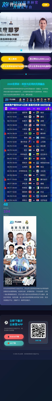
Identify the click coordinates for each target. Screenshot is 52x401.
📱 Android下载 (13, 336)
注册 (45, 4)
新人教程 (12, 59)
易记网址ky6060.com (39, 59)
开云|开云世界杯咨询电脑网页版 (39, 66)
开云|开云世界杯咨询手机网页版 (12, 66)
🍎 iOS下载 (11, 343)
